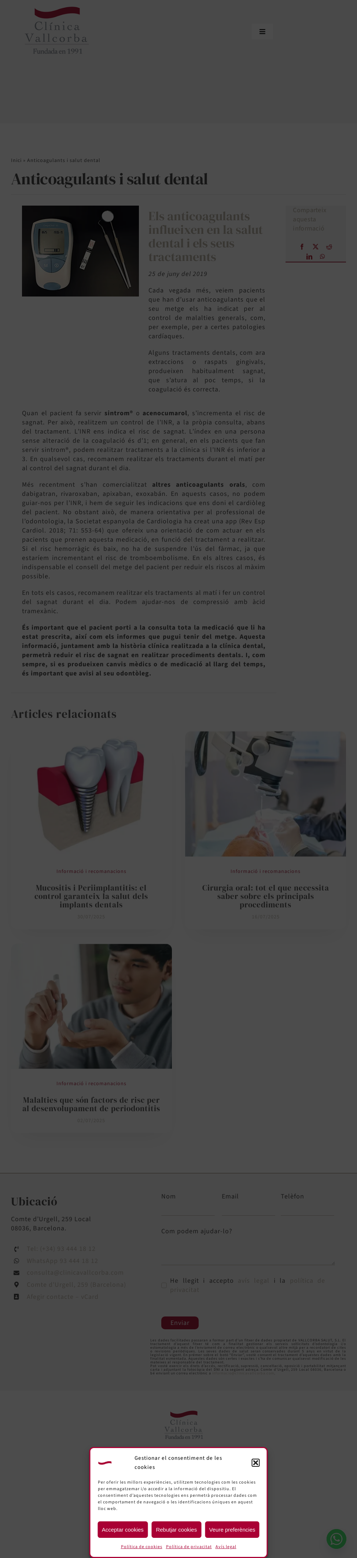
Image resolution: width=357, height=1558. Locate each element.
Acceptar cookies (123, 1529)
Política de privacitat (189, 1547)
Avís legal (226, 1547)
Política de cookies (141, 1547)
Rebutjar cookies (176, 1529)
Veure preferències (232, 1529)
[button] (256, 1462)
